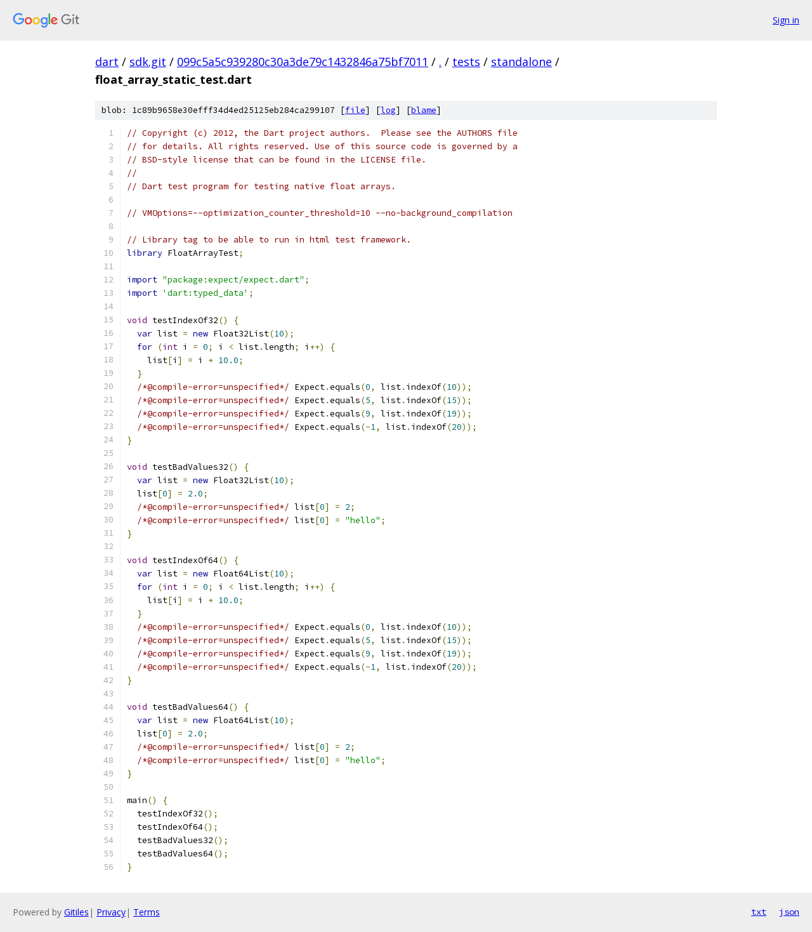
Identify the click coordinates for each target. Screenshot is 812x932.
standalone (521, 61)
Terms (146, 912)
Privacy (111, 912)
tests (466, 61)
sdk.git (147, 61)
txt (758, 911)
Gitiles (76, 912)
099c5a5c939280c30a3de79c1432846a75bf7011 (302, 61)
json (789, 911)
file (355, 110)
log (388, 110)
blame (423, 110)
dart (107, 61)
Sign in (786, 20)
